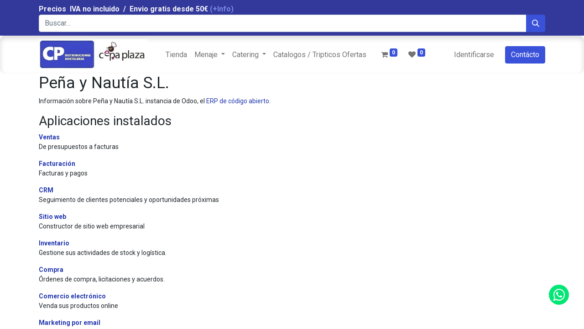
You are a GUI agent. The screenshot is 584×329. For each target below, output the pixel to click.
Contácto (525, 54)
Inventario (54, 243)
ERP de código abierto (237, 101)
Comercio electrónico (72, 296)
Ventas (49, 137)
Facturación (57, 163)
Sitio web (52, 216)
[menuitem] (176, 55)
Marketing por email (69, 322)
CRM (46, 190)
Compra (51, 269)
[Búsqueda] (535, 23)
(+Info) (222, 9)
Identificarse (474, 54)
